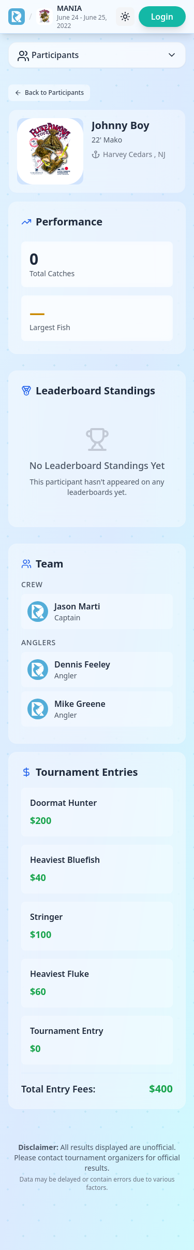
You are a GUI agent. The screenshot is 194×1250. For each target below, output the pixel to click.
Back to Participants (49, 92)
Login (162, 16)
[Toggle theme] (125, 16)
